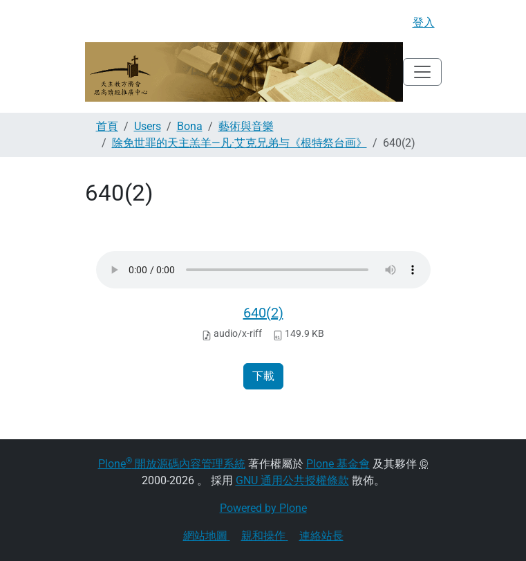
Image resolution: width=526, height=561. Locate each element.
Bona (190, 126)
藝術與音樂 (246, 126)
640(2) (263, 312)
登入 (424, 22)
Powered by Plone (263, 508)
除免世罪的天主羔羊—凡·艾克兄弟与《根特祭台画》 (239, 142)
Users (147, 126)
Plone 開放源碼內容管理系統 (171, 463)
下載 (263, 376)
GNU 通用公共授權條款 (292, 480)
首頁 (107, 126)
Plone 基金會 (338, 463)
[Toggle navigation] (422, 72)
